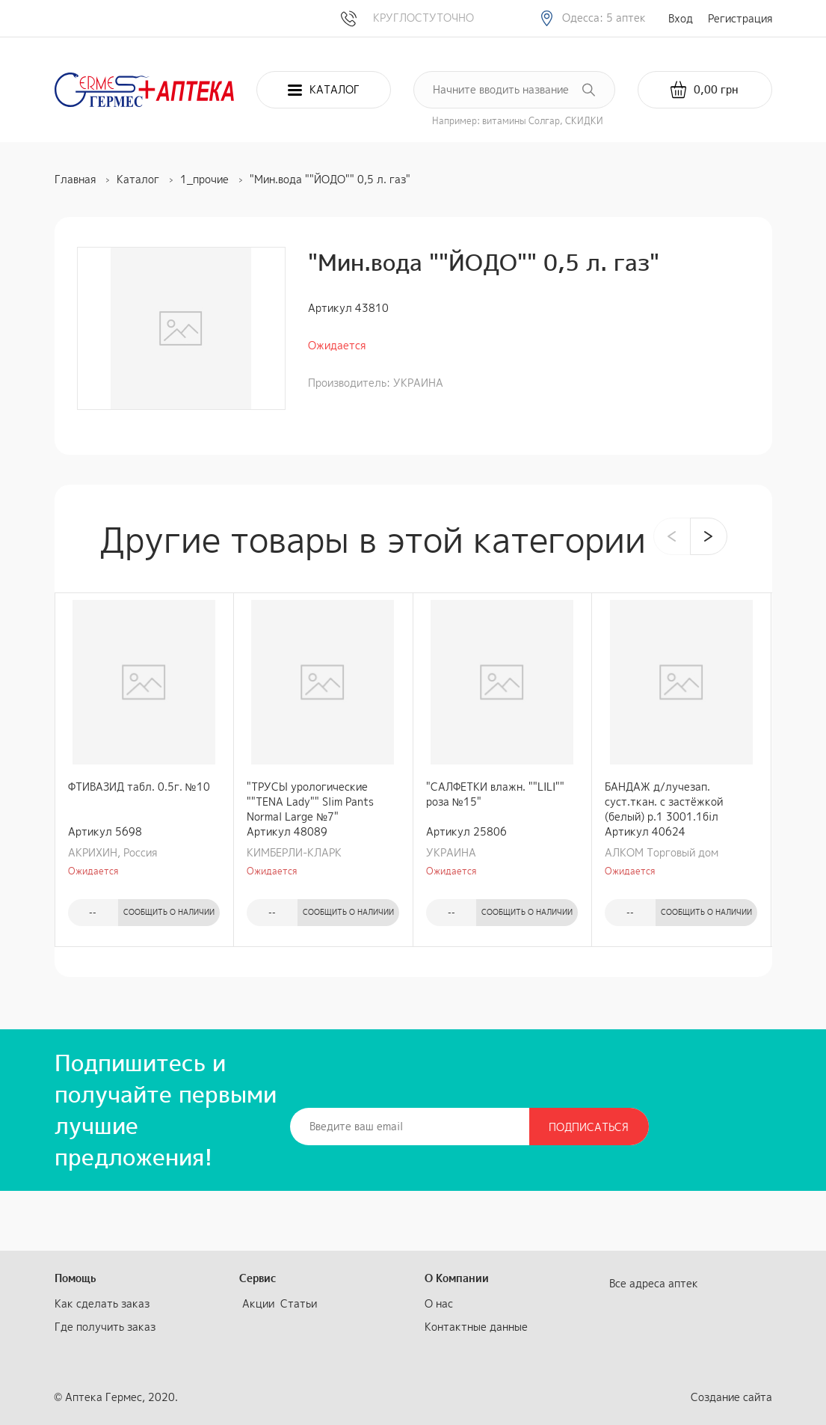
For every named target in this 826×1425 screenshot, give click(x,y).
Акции (258, 1303)
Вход (680, 18)
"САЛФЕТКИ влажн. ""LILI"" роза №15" (495, 794)
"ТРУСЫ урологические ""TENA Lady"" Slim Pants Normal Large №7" (310, 801)
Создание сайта (731, 1397)
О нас (439, 1303)
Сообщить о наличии (169, 912)
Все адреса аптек (653, 1283)
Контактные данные (476, 1327)
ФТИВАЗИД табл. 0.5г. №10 (139, 786)
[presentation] (672, 536)
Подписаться (589, 1127)
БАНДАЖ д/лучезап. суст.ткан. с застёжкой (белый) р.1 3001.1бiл (664, 801)
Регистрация (740, 18)
